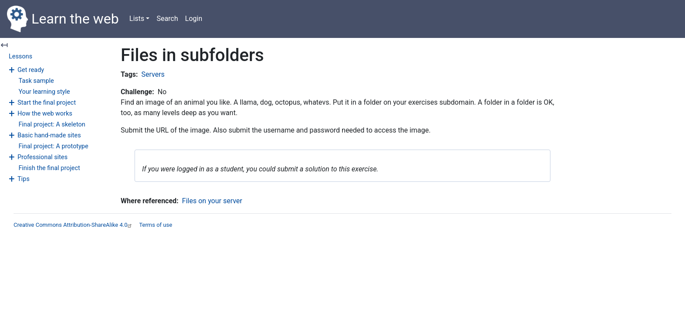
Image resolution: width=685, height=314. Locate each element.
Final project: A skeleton (51, 124)
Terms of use (155, 225)
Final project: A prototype (53, 146)
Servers (153, 74)
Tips (23, 179)
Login (193, 18)
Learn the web (63, 19)
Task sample (36, 81)
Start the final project (46, 102)
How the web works (44, 113)
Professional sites (42, 157)
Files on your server (212, 201)
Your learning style (44, 92)
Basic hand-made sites (49, 135)
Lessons (20, 56)
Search (167, 18)
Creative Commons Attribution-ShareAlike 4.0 (74, 225)
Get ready (30, 70)
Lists (136, 18)
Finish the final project (49, 168)
